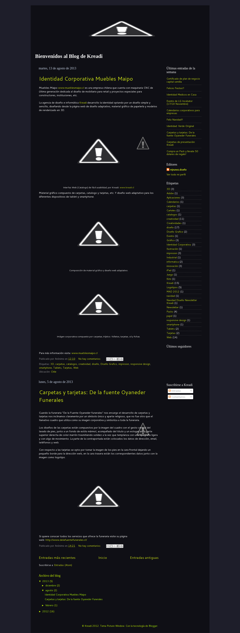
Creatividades (174, 223)
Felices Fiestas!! (175, 88)
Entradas (175, 390)
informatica (173, 261)
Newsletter (173, 307)
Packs (170, 311)
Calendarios (173, 201)
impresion (123, 364)
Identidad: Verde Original (180, 126)
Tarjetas (67, 367)
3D (52, 364)
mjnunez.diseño (178, 169)
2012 (46, 611)
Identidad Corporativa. (179, 244)
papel (169, 315)
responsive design (140, 364)
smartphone (45, 367)
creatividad (84, 364)
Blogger (153, 625)
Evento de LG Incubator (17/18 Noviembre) (180, 102)
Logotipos (172, 287)
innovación (172, 266)
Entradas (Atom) (63, 565)
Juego (170, 274)
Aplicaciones (173, 197)
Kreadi (83, 102)
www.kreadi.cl (127, 187)
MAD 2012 (173, 291)
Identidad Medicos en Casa (181, 94)
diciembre (51, 585)
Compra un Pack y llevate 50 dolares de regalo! (182, 152)
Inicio (102, 557)
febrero (49, 605)
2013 (46, 581)
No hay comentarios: (90, 358)
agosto (49, 590)
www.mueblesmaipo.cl (71, 88)
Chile (53, 371)
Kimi (169, 278)
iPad (169, 270)
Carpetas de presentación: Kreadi (181, 143)
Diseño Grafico (108, 364)
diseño (95, 364)
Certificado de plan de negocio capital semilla (183, 80)
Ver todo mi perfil (176, 174)
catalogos (71, 364)
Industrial (172, 257)
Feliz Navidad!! (175, 119)
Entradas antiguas (144, 557)
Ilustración (172, 248)
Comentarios (177, 396)
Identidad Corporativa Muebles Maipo (86, 78)
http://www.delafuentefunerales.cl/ (66, 540)
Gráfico (171, 240)
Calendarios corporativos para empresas (183, 112)
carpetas (60, 364)
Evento (170, 236)
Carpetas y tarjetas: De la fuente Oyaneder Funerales (181, 134)
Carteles (171, 210)
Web (75, 367)
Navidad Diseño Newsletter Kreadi (182, 301)
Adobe (170, 193)
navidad (171, 295)
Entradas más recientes (57, 557)
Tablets (57, 367)
